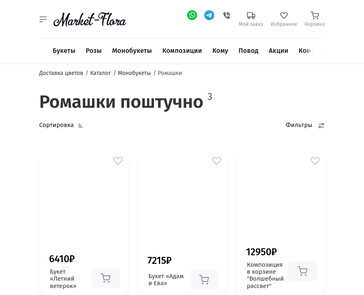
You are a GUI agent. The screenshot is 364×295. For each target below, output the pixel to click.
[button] (43, 19)
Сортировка (56, 125)
